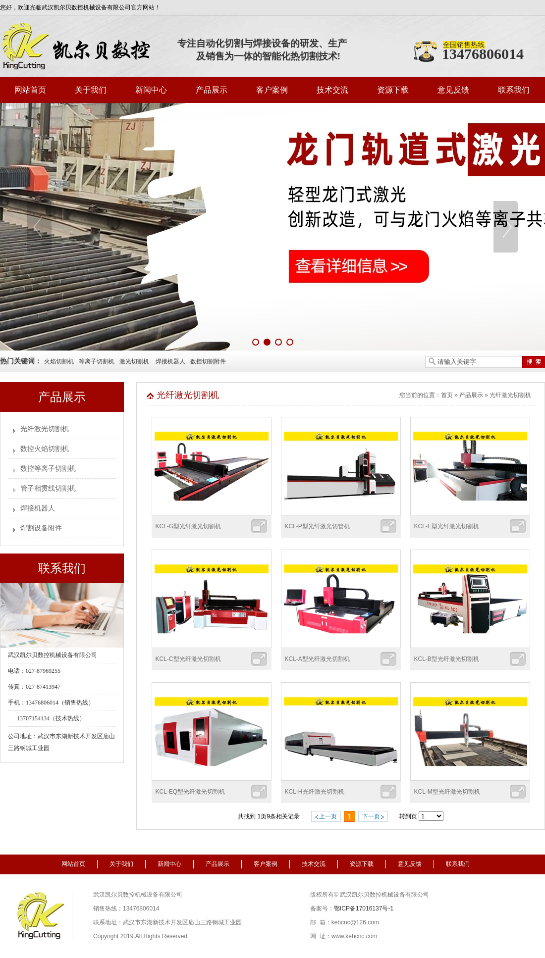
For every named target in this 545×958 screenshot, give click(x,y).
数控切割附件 (208, 361)
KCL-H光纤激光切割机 (314, 791)
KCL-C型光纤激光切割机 (188, 658)
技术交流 (332, 90)
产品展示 (211, 90)
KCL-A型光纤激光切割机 (317, 658)
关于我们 (91, 90)
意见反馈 (453, 90)
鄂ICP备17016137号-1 (363, 908)
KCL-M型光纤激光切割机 (447, 791)
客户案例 (272, 90)
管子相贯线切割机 (48, 488)
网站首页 (30, 90)
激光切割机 (134, 361)
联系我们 (514, 90)
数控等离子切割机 (48, 468)
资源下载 (393, 90)
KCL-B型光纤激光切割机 (446, 658)
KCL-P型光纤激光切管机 (317, 526)
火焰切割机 (59, 361)
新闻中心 (151, 90)
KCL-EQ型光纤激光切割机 (190, 791)
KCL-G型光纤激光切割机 (188, 526)
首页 (447, 395)
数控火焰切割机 (44, 449)
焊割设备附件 (41, 528)
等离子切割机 (96, 361)
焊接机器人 (170, 361)
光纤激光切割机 (44, 429)
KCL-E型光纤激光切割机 (446, 526)
